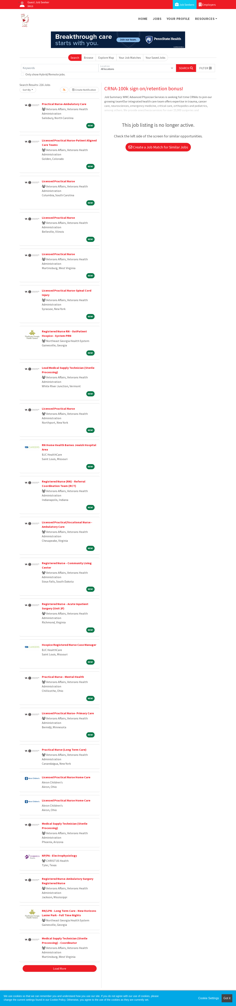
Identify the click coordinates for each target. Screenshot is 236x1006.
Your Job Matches (130, 57)
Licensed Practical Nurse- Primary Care (68, 713)
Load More (59, 968)
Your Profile (178, 19)
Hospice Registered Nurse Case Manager (69, 645)
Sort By (27, 89)
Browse (88, 57)
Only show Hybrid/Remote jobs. (45, 74)
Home (143, 19)
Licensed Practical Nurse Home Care (66, 777)
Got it (226, 998)
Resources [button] (204, 19)
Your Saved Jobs (155, 57)
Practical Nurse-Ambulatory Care (64, 104)
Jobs (157, 19)
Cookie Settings (208, 998)
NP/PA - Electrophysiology (59, 855)
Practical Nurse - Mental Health (63, 677)
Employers (207, 4)
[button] (205, 68)
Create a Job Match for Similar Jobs (158, 147)
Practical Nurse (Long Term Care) (64, 749)
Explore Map (106, 57)
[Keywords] (59, 68)
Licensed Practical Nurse (58, 181)
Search (75, 57)
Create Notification (84, 89)
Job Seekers (184, 4)
